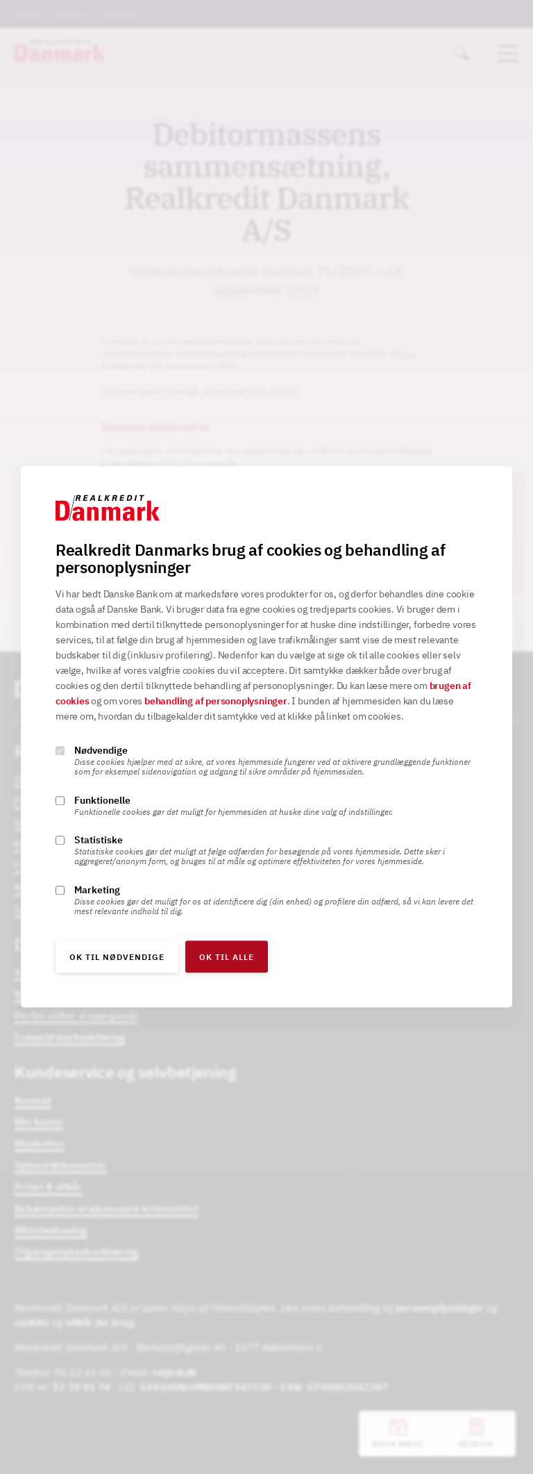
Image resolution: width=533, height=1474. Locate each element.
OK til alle (226, 957)
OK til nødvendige (116, 957)
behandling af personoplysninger (215, 701)
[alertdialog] (266, 736)
